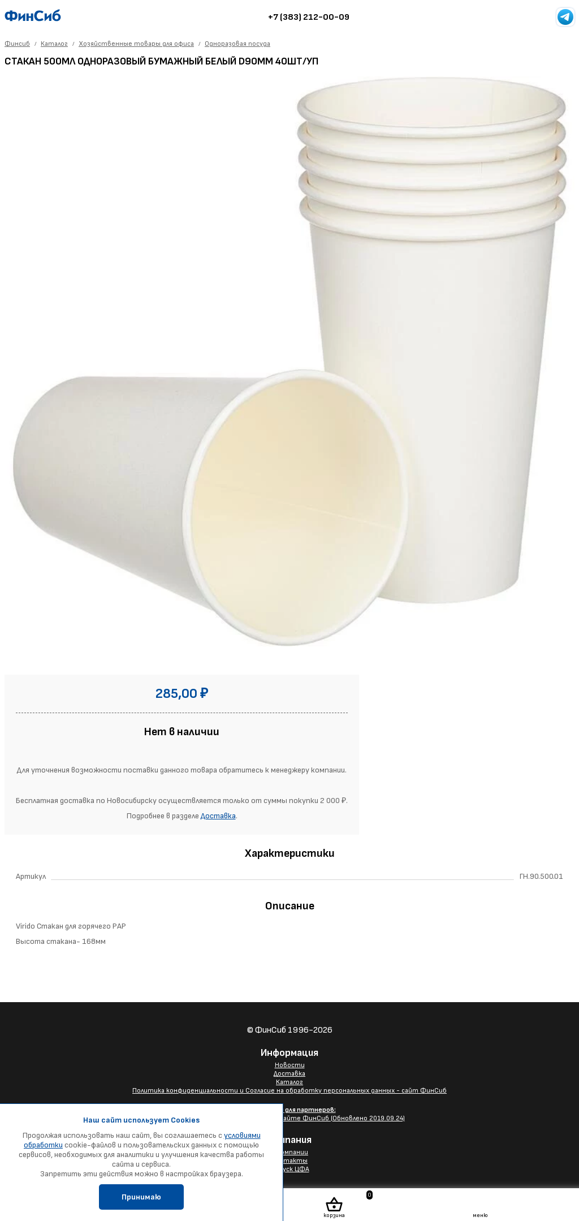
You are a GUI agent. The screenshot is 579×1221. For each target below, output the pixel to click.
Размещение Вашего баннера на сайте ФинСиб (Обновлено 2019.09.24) (290, 1114)
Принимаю (141, 1197)
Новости (290, 1065)
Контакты (289, 1161)
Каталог (289, 1082)
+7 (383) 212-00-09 (308, 17)
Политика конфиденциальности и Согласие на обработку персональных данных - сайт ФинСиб (289, 1090)
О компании (289, 1152)
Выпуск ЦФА (289, 1169)
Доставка (218, 816)
